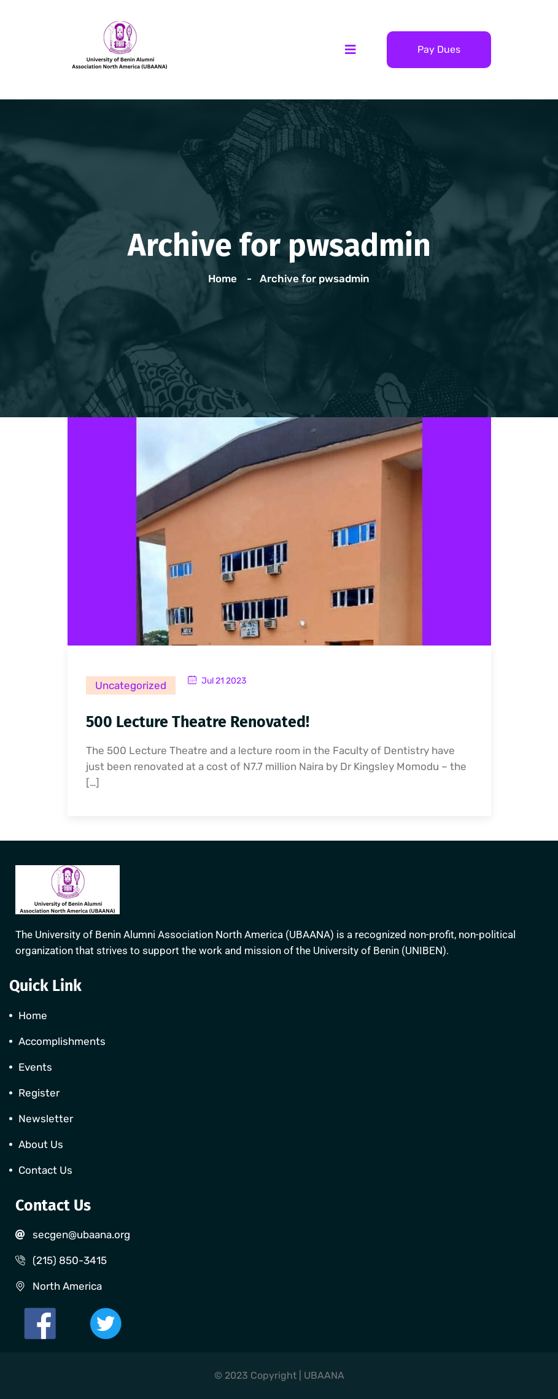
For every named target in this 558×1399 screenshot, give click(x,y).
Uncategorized (130, 685)
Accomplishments (62, 1041)
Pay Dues (438, 49)
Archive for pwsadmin (315, 278)
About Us (40, 1144)
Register (39, 1093)
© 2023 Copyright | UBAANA (279, 1375)
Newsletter (45, 1118)
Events (35, 1067)
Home (225, 278)
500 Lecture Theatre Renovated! (197, 722)
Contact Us (45, 1170)
